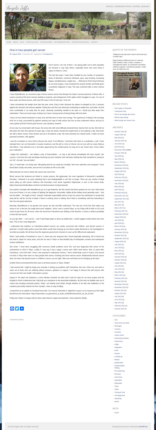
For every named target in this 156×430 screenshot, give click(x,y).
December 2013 (120, 284)
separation (118, 380)
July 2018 (118, 183)
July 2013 (118, 296)
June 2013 (118, 299)
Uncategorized (47, 54)
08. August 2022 (15, 54)
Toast (116, 386)
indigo (117, 344)
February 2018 (120, 193)
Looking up (118, 356)
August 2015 (119, 241)
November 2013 (120, 287)
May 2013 (118, 303)
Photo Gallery (32, 42)
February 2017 (120, 211)
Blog (22, 42)
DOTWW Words (46, 42)
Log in (117, 413)
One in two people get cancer (27, 50)
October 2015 (119, 235)
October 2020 (119, 153)
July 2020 (118, 156)
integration (118, 347)
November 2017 (120, 196)
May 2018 (118, 186)
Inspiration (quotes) (80, 42)
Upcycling (118, 398)
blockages (118, 326)
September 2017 (120, 199)
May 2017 (118, 205)
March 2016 (119, 226)
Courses (117, 329)
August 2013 (119, 293)
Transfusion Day (120, 111)
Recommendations (62, 42)
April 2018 (118, 190)
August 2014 (119, 263)
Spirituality (118, 383)
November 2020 (120, 150)
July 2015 (118, 244)
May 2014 (118, 272)
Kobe (116, 350)
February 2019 (120, 177)
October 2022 (119, 131)
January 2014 (119, 281)
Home (9, 42)
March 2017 (119, 208)
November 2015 (120, 232)
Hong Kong (118, 341)
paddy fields (119, 363)
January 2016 (119, 229)
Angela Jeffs (18, 8)
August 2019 (119, 171)
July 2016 (118, 220)
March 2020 (119, 162)
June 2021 (118, 144)
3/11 (116, 320)
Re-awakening (120, 371)
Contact (94, 42)
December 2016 (120, 214)
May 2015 (118, 251)
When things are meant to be (125, 120)
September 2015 (120, 238)
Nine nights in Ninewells (123, 108)
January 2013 (119, 309)
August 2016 (119, 217)
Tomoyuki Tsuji (120, 392)
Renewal (118, 374)
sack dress (118, 377)
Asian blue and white (122, 323)
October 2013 (119, 290)
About (15, 42)
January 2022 (119, 141)
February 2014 (120, 278)
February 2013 (120, 306)
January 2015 (119, 257)
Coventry (118, 332)
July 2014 (118, 266)
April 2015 (118, 254)
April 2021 (118, 147)
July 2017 (118, 202)
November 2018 (120, 180)
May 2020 (118, 159)
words (117, 401)
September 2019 (120, 168)
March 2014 (119, 275)
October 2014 (119, 260)
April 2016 (118, 223)
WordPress (143, 427)
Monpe (117, 359)
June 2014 (118, 269)
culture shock (119, 335)
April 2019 (118, 174)
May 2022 (118, 138)
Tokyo (117, 389)
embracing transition (122, 338)
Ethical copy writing (121, 117)
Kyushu (117, 353)
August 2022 (119, 135)
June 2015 (118, 248)
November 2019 (120, 165)
